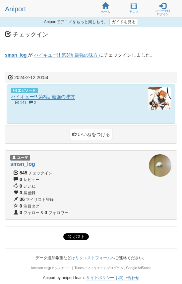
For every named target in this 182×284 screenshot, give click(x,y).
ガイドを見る (124, 22)
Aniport (15, 9)
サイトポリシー (100, 277)
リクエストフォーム (93, 258)
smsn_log (22, 164)
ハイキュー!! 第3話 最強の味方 (43, 96)
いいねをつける (91, 134)
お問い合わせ (127, 277)
